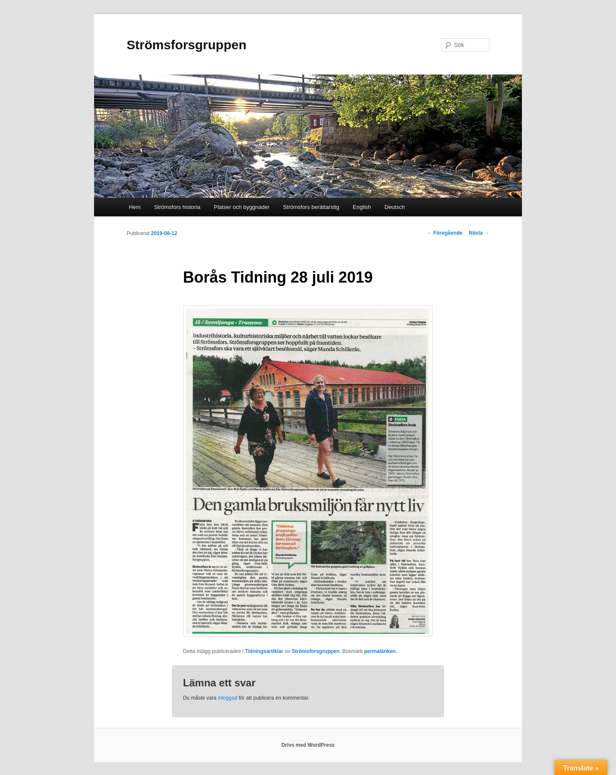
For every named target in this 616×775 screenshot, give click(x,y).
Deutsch (395, 207)
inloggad (227, 698)
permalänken (380, 651)
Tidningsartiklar (264, 651)
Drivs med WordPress (308, 745)
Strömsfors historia (177, 207)
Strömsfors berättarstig (311, 207)
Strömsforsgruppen (186, 45)
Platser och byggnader (242, 207)
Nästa (479, 233)
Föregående (444, 233)
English (362, 207)
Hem (134, 207)
